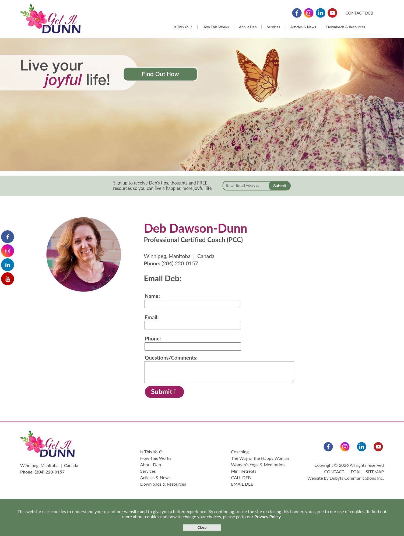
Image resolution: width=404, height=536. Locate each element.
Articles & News (303, 27)
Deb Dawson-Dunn (195, 228)
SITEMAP (375, 471)
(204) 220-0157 (179, 263)
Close (201, 527)
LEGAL (355, 471)
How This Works (215, 27)
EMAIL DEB (242, 483)
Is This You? (183, 27)
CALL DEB (241, 477)
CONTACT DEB (359, 13)
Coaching (240, 451)
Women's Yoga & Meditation (258, 464)
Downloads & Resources (345, 27)
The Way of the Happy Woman (260, 458)
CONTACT (334, 471)
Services (273, 27)
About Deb (248, 27)
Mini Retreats (244, 471)
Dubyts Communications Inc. (357, 478)
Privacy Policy (267, 516)
